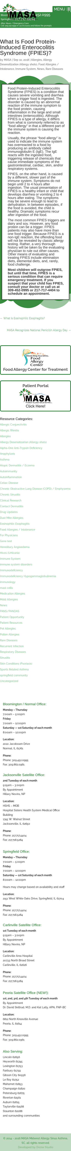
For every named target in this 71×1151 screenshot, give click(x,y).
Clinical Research (10, 500)
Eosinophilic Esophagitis (15, 523)
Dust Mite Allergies (11, 517)
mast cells (6, 587)
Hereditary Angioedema (15, 547)
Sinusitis (5, 657)
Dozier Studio (44, 1147)
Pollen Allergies (9, 634)
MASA (7, 59)
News (40, 68)
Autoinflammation (11, 477)
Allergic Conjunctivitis (13, 424)
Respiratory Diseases (13, 651)
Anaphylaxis (7, 453)
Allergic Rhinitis (9, 430)
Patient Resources (11, 622)
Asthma (4, 459)
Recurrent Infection (12, 646)
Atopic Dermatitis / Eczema (17, 465)
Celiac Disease (9, 482)
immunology (8, 582)
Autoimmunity (8, 471)
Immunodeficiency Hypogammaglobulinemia (28, 576)
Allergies (36, 59)
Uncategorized (9, 681)
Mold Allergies (9, 599)
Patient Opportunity (12, 617)
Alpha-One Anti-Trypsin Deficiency (21, 448)
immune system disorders (16, 564)
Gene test (6, 541)
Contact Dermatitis (11, 506)
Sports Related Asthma (14, 669)
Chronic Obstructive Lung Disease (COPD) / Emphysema (35, 488)
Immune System (25, 68)
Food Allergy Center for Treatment (35, 369)
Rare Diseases (54, 68)
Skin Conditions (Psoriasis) (16, 663)
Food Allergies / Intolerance (17, 529)
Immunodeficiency (11, 570)
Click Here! (35, 406)
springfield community (14, 675)
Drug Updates (9, 512)
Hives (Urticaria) (10, 552)
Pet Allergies (8, 628)
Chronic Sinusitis (10, 494)
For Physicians (9, 535)
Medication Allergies (12, 593)
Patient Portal (35, 385)
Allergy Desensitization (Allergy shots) (23, 442)
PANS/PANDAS (9, 611)
